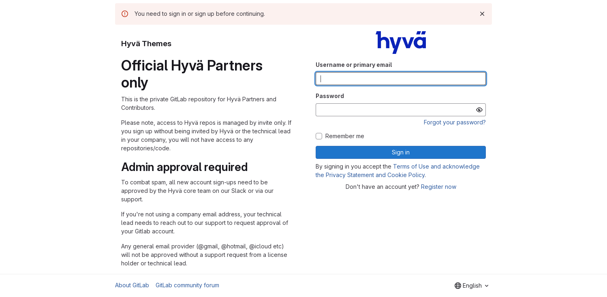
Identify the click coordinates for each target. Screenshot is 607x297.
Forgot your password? (455, 122)
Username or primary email (354, 64)
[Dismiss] (482, 14)
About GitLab (132, 285)
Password (330, 95)
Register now (438, 186)
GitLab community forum (187, 285)
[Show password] (479, 109)
